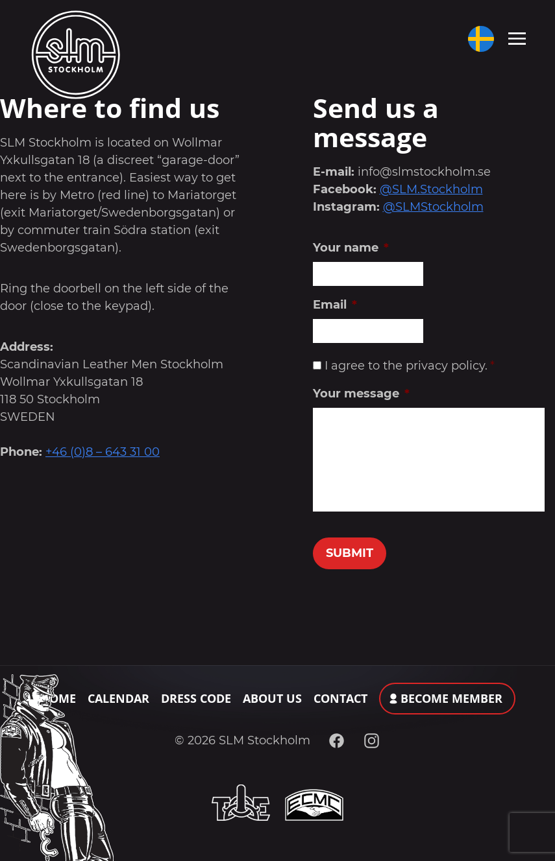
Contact (340, 698)
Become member (451, 698)
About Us (272, 698)
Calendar (118, 698)
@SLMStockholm (433, 207)
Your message (361, 393)
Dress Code (196, 698)
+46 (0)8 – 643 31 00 (102, 452)
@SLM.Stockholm (431, 189)
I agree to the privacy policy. (409, 366)
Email (335, 305)
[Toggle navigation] (517, 37)
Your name (351, 248)
